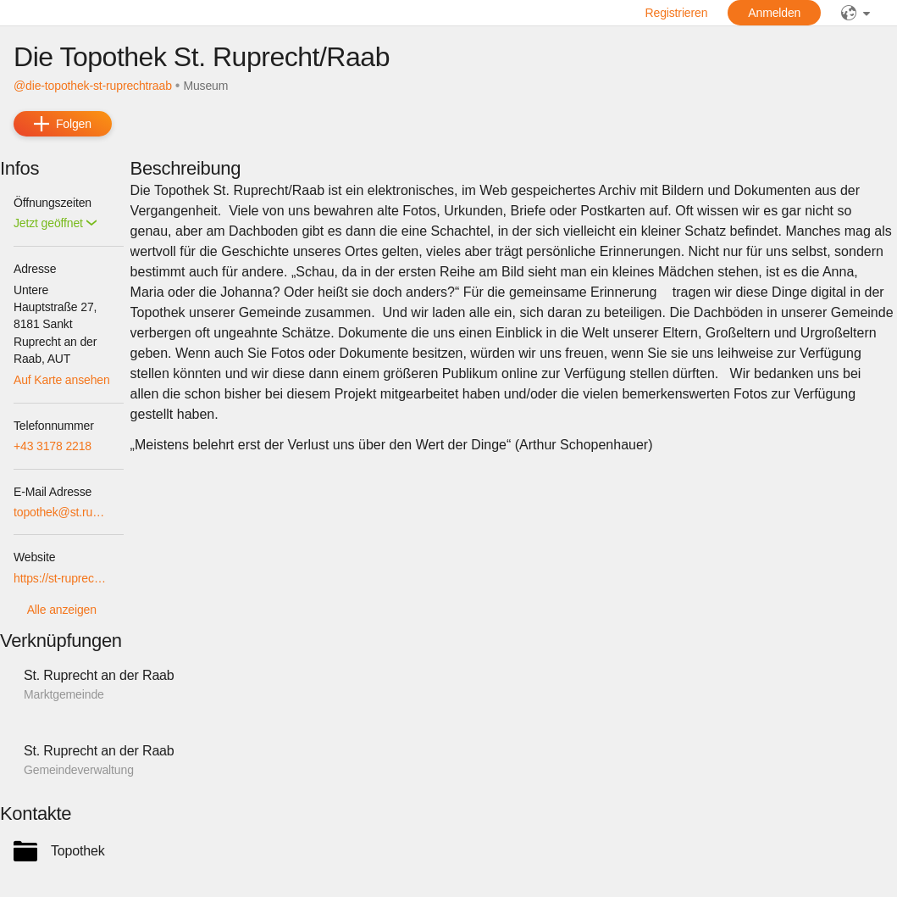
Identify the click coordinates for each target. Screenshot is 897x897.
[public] (855, 12)
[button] (55, 223)
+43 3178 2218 (52, 446)
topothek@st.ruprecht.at (62, 512)
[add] (63, 123)
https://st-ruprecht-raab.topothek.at (62, 578)
